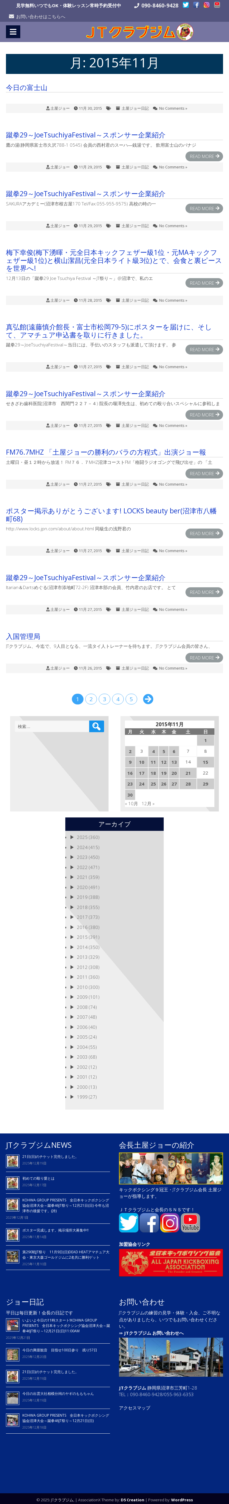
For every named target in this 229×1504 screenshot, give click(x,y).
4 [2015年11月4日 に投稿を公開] (153, 748)
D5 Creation (132, 1497)
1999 (82, 1094)
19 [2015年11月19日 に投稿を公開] (163, 770)
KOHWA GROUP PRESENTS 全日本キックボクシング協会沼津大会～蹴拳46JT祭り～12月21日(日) (65, 1415)
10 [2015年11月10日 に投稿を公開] (141, 759)
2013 (82, 954)
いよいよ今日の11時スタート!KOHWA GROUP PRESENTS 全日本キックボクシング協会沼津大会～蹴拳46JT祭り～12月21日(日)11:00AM (66, 1322)
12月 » (148, 801)
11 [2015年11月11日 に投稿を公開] (153, 759)
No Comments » (173, 105)
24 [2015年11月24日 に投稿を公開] (141, 781)
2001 (82, 1074)
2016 (82, 924)
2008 (82, 1004)
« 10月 (131, 801)
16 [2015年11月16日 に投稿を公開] (130, 770)
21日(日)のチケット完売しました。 (50, 1153)
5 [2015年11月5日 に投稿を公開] (164, 748)
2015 (82, 934)
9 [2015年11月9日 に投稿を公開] (130, 759)
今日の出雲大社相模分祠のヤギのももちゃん (58, 1390)
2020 (82, 884)
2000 (82, 1084)
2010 (82, 984)
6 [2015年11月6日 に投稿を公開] (174, 748)
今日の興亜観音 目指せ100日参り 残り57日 (59, 1347)
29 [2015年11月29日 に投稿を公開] (205, 781)
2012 (82, 964)
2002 (82, 1064)
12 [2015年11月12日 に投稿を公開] (163, 759)
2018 (82, 904)
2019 (82, 894)
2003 (82, 1054)
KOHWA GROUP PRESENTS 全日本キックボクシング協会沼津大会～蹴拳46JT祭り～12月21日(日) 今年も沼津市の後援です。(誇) (65, 1203)
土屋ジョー (60, 105)
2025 (82, 834)
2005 (82, 1034)
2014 (82, 944)
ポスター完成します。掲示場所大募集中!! (55, 1227)
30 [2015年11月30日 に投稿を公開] (130, 792)
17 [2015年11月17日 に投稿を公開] (141, 770)
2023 (82, 854)
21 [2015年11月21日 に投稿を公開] (188, 770)
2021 (82, 874)
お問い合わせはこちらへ (40, 16)
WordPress (182, 1497)
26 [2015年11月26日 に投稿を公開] (163, 781)
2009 (82, 994)
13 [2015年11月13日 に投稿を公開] (174, 759)
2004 (82, 1044)
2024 (82, 844)
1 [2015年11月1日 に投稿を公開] (205, 738)
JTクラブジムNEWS (39, 1142)
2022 (82, 864)
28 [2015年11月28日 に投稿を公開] (188, 781)
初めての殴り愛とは (38, 1175)
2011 (82, 974)
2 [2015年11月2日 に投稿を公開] (130, 748)
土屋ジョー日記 (135, 105)
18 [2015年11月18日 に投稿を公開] (153, 770)
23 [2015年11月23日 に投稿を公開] (130, 781)
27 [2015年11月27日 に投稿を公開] (174, 781)
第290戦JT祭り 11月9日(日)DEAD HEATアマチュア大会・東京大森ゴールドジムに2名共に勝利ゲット (65, 1251)
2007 (82, 1014)
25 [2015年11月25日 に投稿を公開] (153, 781)
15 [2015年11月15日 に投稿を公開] (205, 759)
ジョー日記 (25, 1299)
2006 (82, 1024)
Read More (202, 154)
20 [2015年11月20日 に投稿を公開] (174, 770)
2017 (82, 914)
